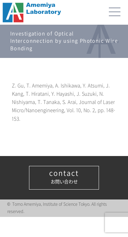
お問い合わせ (64, 177)
